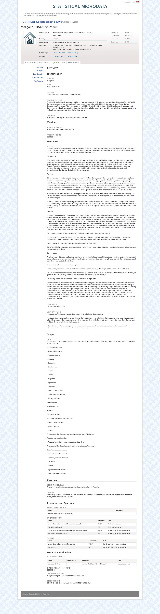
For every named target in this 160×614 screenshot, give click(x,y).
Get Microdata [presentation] (58, 62)
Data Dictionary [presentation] (44, 62)
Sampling (40, 71)
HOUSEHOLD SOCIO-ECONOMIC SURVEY (45, 22)
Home (24, 22)
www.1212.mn (126, 2)
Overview (40, 67)
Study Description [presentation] (30, 62)
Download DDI (58, 56)
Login (133, 2)
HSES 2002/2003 (71, 22)
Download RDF (71, 56)
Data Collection (38, 74)
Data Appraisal (38, 81)
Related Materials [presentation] (73, 62)
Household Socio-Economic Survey (65, 53)
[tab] (30, 62)
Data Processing (37, 77)
